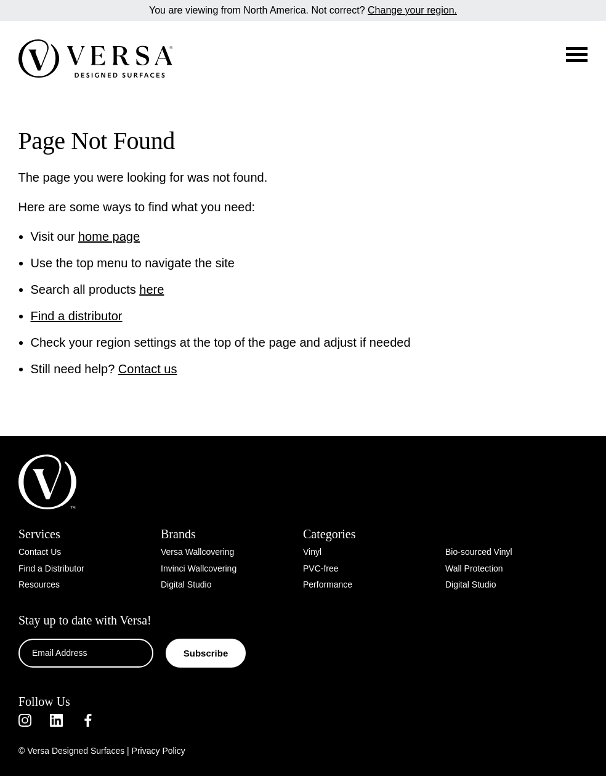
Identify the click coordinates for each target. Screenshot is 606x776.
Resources (39, 584)
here (151, 289)
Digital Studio (186, 584)
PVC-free (321, 568)
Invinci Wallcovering (198, 568)
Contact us (147, 369)
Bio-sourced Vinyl (478, 552)
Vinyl (312, 552)
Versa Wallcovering (197, 552)
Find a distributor (77, 316)
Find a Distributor (51, 568)
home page (109, 236)
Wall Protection (474, 568)
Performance (327, 584)
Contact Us (39, 552)
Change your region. (412, 10)
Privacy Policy (158, 751)
